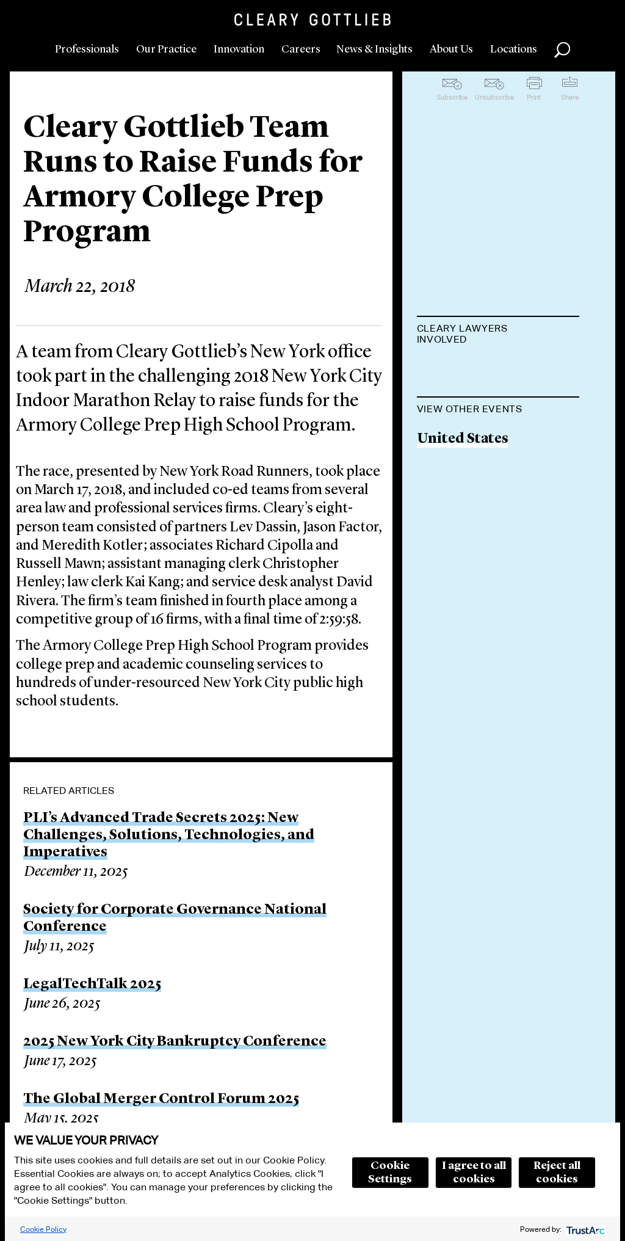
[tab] (498, 335)
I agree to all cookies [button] (474, 1172)
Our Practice (166, 49)
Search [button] (562, 50)
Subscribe (452, 97)
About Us (451, 49)
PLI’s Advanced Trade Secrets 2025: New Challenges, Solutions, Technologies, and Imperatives (168, 835)
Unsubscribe (494, 97)
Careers (300, 49)
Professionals (87, 49)
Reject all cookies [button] (556, 1172)
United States (462, 501)
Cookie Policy (43, 1229)
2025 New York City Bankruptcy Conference (175, 1042)
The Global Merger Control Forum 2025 (161, 1099)
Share (570, 97)
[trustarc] (584, 1229)
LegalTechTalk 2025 (92, 984)
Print (534, 97)
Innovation (239, 49)
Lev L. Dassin (461, 370)
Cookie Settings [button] (390, 1172)
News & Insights (374, 49)
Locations (513, 49)
